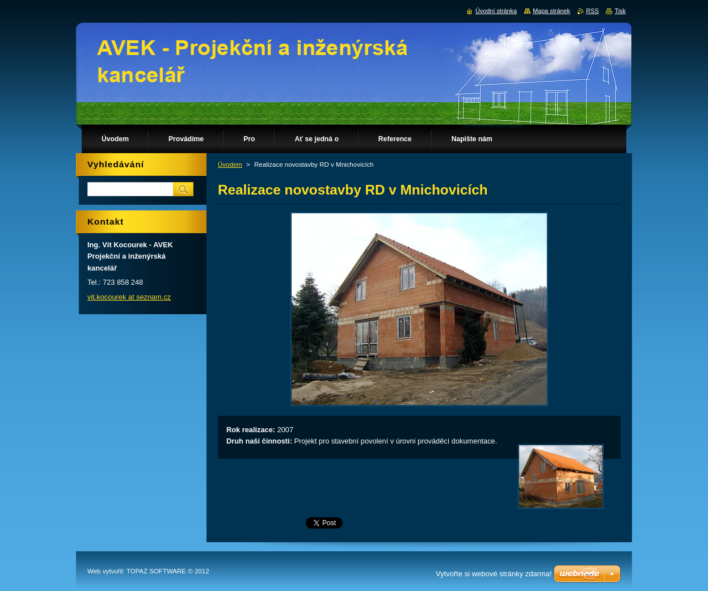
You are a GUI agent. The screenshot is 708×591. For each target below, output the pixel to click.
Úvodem (230, 164)
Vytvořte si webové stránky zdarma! (494, 573)
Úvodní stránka (496, 10)
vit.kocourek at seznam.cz (129, 297)
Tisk (620, 10)
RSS (592, 10)
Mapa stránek (551, 10)
